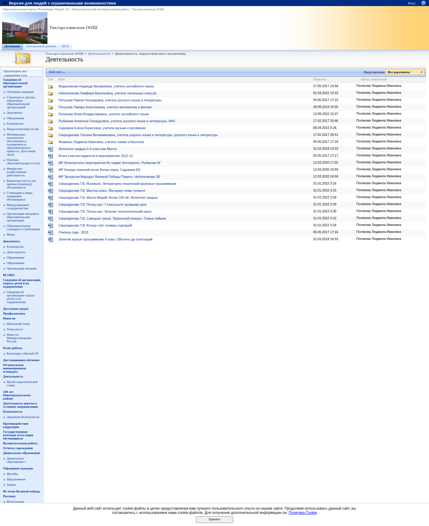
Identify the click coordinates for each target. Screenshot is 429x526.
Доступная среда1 (16, 308)
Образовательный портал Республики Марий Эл (36, 9)
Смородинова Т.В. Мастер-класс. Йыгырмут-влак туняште (102, 190)
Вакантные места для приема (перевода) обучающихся (21, 184)
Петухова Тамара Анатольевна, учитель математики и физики (105, 107)
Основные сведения (20, 91)
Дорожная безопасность (23, 417)
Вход (411, 3)
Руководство (15, 123)
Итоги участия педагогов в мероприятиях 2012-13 (96, 156)
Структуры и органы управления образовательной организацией (21, 102)
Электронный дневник (41, 46)
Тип (50, 79)
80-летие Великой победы (21, 491)
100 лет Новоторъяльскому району (17, 395)
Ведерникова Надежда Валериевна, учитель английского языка (106, 86)
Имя (61, 79)
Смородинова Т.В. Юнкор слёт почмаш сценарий (95, 225)
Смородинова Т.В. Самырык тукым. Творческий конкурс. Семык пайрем (112, 218)
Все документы (399, 72)
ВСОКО (9, 275)
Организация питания (22, 268)
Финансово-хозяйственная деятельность (16, 172)
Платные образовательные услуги (23, 161)
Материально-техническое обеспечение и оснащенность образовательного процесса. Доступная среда (21, 144)
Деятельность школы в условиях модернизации (20, 405)
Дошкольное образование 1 (16, 460)
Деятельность (99, 53)
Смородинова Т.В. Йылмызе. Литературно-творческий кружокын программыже (117, 183)
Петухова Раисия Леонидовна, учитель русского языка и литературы (110, 100)
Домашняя (12, 46)
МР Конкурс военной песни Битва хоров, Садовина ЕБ (99, 170)
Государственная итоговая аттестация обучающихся (18, 435)
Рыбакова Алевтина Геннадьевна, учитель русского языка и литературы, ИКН (117, 121)
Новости (9, 318)
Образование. (16, 263)
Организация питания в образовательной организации (23, 217)
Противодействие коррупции (15, 425)
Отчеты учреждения (18, 448)
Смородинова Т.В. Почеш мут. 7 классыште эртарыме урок (103, 204)
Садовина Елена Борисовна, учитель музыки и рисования (102, 128)
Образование (15, 118)
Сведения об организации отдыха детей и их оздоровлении (20, 297)
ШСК (65, 46)
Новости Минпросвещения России (19, 338)
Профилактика (14, 313)
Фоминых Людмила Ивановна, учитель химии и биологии (101, 142)
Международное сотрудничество (18, 206)
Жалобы (12, 473)
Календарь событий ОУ (23, 353)
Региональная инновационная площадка (14, 368)
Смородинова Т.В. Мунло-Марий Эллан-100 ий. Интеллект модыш (108, 197)
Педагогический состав (23, 129)
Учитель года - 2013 (73, 232)
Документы (14, 112)
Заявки (11, 484)
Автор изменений (374, 79)
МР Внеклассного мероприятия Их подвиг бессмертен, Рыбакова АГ (110, 163)
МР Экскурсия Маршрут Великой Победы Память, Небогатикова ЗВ (109, 176)
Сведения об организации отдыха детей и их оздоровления (22, 283)
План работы (12, 348)
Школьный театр (18, 323)
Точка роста (15, 329)
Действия (55, 72)
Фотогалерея (15, 501)
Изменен (320, 79)
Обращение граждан (18, 468)
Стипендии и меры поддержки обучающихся (19, 196)
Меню (11, 234)
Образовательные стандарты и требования (23, 227)
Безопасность (13, 411)
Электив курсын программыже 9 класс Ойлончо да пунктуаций (105, 239)
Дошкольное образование (21, 453)
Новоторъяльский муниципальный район (100, 9)
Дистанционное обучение (21, 360)
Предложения (16, 479)
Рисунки (9, 496)
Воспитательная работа (20, 443)
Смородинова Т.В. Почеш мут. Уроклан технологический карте (105, 211)
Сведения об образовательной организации (15, 83)
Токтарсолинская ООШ (148, 9)
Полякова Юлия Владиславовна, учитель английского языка (104, 114)
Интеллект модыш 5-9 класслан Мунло (88, 149)
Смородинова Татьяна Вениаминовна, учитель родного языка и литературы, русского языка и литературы (138, 135)
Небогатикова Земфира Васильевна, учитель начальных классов (107, 93)
